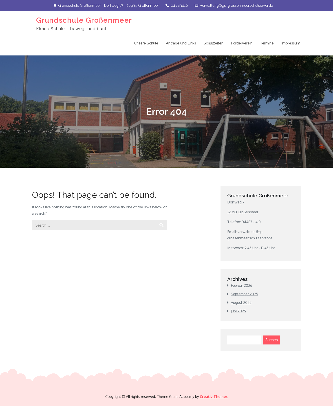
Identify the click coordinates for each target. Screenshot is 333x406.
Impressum (290, 43)
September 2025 (244, 294)
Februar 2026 (241, 285)
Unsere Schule (146, 43)
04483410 (176, 5)
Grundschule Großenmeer (84, 20)
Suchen (271, 340)
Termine (267, 43)
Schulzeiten (213, 43)
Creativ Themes (214, 396)
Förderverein (241, 43)
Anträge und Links (181, 43)
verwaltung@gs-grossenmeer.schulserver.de (234, 5)
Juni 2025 (238, 311)
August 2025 (241, 302)
